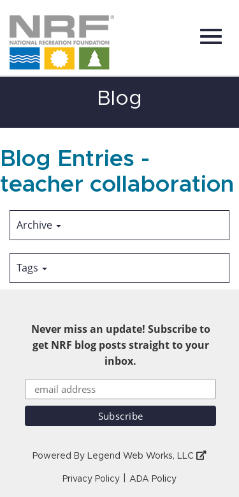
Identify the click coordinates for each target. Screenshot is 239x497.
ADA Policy (153, 479)
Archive (39, 225)
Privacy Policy (91, 479)
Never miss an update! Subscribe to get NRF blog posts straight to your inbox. (120, 345)
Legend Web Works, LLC (146, 456)
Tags (32, 268)
